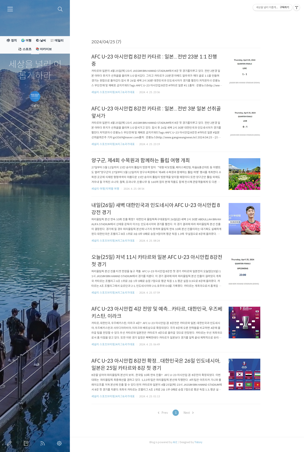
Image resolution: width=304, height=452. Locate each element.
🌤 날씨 (41, 40)
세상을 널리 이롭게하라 (35, 70)
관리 (60, 443)
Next (200, 413)
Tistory (209, 442)
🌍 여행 (26, 40)
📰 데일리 (57, 40)
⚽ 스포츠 (24, 49)
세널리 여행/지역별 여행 (116, 189)
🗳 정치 (11, 40)
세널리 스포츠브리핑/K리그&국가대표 (124, 92)
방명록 (27, 443)
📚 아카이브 (44, 49)
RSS (43, 443)
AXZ (186, 442)
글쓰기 (10, 443)
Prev (174, 413)
